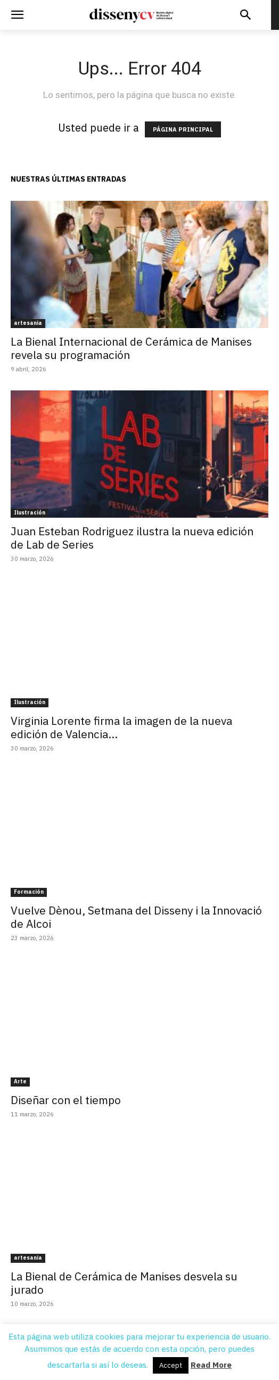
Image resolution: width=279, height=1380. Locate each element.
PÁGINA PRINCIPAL (183, 129)
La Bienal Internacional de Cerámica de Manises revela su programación (131, 348)
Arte (20, 1081)
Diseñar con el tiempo (66, 1099)
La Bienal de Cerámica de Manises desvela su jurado (124, 1283)
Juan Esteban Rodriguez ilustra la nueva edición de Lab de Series (132, 538)
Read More (211, 1365)
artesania (28, 323)
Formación (29, 891)
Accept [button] (170, 1365)
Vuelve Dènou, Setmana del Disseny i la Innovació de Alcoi (136, 917)
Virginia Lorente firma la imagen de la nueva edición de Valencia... (121, 727)
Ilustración (29, 512)
